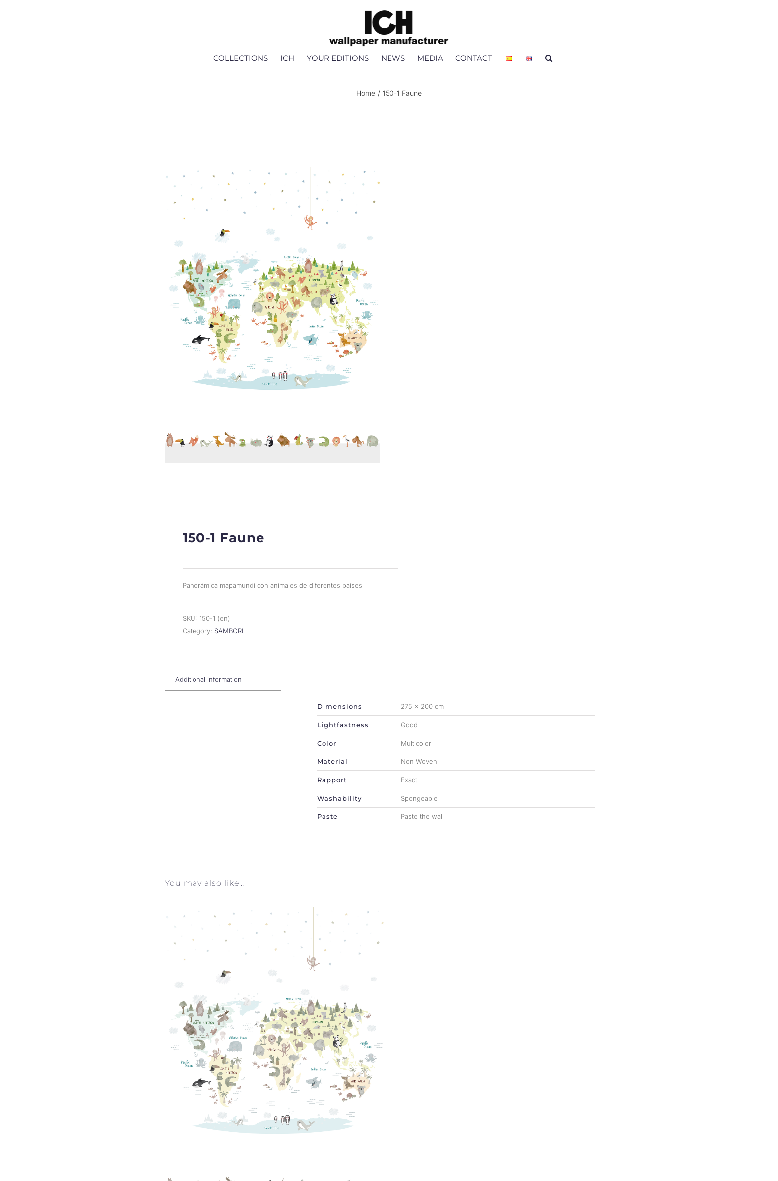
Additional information (208, 684)
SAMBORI (228, 636)
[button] (548, 57)
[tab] (208, 684)
